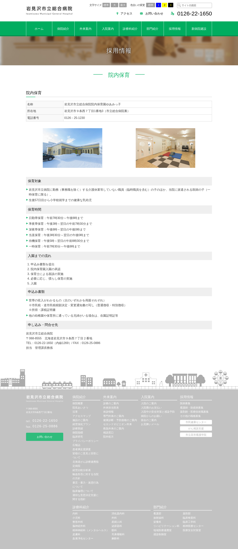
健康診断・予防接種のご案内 (120, 420)
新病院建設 (199, 28)
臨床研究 (78, 436)
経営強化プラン (82, 424)
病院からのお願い (151, 415)
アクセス (126, 13)
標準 (106, 5)
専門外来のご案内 (113, 415)
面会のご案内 (149, 420)
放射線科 (158, 517)
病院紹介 (63, 28)
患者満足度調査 (82, 449)
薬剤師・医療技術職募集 (194, 411)
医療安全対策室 (192, 530)
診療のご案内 (111, 403)
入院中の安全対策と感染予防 (158, 411)
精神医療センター (193, 525)
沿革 (75, 411)
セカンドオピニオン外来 (117, 424)
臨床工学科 (189, 521)
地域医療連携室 (162, 530)
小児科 (76, 517)
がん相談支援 (196, 428)
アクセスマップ (82, 415)
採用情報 (175, 28)
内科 (75, 513)
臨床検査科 (189, 517)
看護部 (157, 513)
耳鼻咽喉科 (118, 534)
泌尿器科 (117, 525)
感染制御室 (159, 534)
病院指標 (78, 432)
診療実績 (78, 428)
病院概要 (78, 403)
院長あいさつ (80, 407)
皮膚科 (76, 534)
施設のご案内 (80, 420)
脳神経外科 (79, 525)
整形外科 (78, 521)
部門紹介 (152, 28)
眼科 (114, 530)
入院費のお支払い (151, 407)
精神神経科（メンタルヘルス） (91, 530)
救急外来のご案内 (113, 428)
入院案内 (108, 28)
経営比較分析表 (82, 470)
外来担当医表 (111, 407)
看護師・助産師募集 (191, 407)
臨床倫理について (83, 490)
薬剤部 (187, 513)
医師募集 (185, 403)
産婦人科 (117, 521)
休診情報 (108, 411)
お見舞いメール (150, 424)
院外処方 (108, 436)
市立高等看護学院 (196, 434)
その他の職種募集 (190, 415)
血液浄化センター (83, 538)
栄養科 (157, 521)
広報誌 (76, 445)
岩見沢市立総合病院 (49, 11)
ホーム (39, 28)
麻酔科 (115, 538)
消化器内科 (118, 513)
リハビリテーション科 (166, 525)
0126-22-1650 (45, 420)
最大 (123, 5)
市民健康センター (196, 422)
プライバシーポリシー (86, 440)
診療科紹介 (130, 28)
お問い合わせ (154, 13)
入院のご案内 (149, 403)
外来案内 (85, 28)
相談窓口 (108, 432)
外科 (114, 517)
